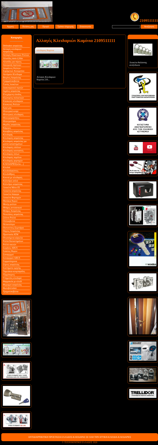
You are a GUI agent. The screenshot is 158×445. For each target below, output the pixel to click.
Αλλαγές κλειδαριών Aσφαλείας (12, 50)
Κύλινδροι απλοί (10, 181)
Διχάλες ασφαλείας (11, 91)
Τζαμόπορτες (9, 275)
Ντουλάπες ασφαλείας (13, 214)
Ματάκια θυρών (10, 201)
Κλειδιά (6, 167)
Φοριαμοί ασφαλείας (12, 285)
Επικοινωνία (85, 26)
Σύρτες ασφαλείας (11, 264)
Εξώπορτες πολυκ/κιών (13, 98)
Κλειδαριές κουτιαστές (13, 150)
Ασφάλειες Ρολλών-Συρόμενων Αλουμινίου (13, 69)
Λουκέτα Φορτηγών (12, 197)
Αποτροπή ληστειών (12, 65)
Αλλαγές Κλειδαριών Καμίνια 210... (46, 78)
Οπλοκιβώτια (9, 221)
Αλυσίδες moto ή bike (13, 58)
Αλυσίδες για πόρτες (12, 62)
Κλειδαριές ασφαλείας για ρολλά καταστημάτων (15, 142)
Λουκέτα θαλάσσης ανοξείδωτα (138, 63)
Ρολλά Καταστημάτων (13, 241)
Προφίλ (45, 26)
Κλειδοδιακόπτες (10, 171)
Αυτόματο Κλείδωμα (12, 74)
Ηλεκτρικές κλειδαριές (13, 114)
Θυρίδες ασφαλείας (11, 124)
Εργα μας (7, 108)
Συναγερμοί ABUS (11, 258)
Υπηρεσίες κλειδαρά (12, 278)
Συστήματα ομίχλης (12, 268)
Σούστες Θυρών (10, 251)
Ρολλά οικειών (9, 244)
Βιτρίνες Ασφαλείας (12, 77)
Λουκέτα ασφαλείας (12, 191)
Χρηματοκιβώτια (10, 291)
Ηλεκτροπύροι (9, 121)
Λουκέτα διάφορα (11, 194)
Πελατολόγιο (9, 224)
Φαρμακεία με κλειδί (12, 281)
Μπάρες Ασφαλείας (12, 211)
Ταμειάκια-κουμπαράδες (14, 271)
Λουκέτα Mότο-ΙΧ (11, 187)
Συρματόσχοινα (10, 261)
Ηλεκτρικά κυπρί (10, 111)
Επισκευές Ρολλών (11, 104)
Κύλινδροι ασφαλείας (12, 184)
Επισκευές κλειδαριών (13, 101)
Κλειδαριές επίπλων (12, 147)
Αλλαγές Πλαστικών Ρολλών (16, 55)
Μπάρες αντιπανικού (12, 207)
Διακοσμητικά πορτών (13, 88)
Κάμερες (7, 128)
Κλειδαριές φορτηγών (13, 161)
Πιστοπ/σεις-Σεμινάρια (13, 228)
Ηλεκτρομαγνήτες (11, 118)
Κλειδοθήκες (9, 174)
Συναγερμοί (8, 254)
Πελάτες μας (28, 26)
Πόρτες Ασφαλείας (11, 231)
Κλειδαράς (8, 134)
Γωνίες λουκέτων (11, 84)
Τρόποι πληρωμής (65, 26)
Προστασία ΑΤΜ (10, 234)
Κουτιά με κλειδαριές (12, 177)
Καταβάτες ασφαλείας (13, 131)
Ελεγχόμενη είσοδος (12, 94)
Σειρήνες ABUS (10, 248)
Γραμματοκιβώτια (11, 81)
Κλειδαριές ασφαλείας (13, 138)
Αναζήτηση (149, 26)
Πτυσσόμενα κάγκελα (13, 238)
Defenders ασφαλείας (12, 46)
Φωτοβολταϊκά (9, 288)
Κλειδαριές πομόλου (12, 157)
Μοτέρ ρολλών (10, 204)
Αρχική (10, 26)
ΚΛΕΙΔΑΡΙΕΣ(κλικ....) (13, 164)
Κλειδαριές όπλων (11, 154)
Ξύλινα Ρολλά (9, 218)
